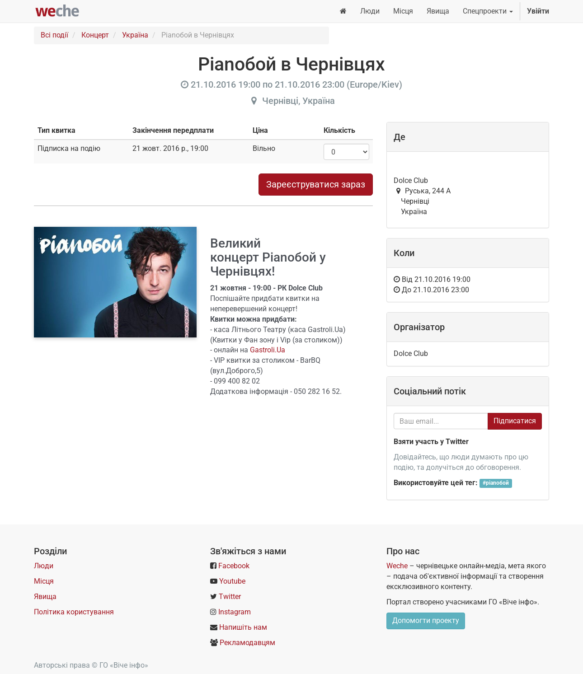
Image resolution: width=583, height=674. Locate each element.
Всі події (54, 35)
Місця (44, 581)
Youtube (232, 581)
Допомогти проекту (425, 620)
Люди (43, 566)
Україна (135, 35)
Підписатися (515, 421)
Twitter (230, 596)
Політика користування (74, 612)
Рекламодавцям (247, 642)
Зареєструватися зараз (315, 184)
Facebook (233, 566)
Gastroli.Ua (267, 350)
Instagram (234, 612)
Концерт (95, 35)
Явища (45, 596)
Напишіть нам (243, 627)
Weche (397, 566)
